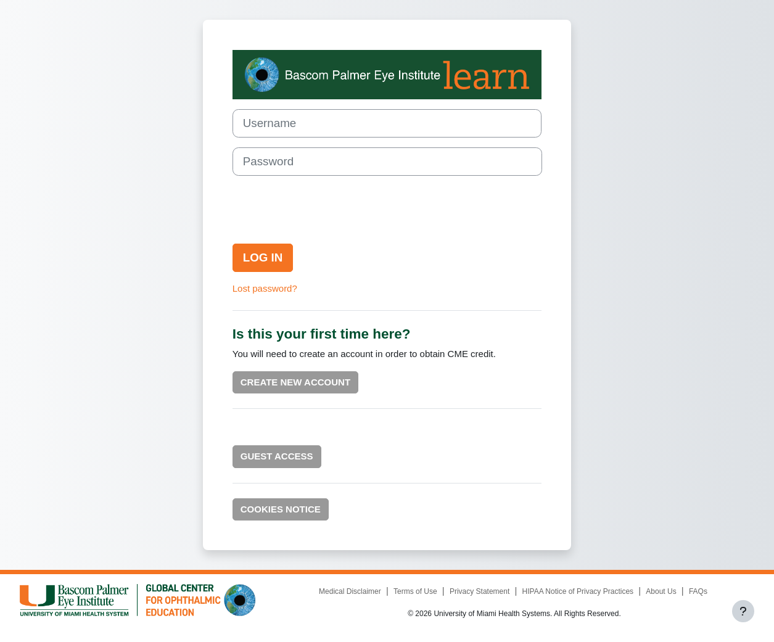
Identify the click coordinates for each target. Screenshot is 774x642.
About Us (661, 591)
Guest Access (277, 456)
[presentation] (326, 210)
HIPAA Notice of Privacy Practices (578, 591)
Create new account (295, 382)
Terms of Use (415, 591)
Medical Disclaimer (350, 591)
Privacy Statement (479, 591)
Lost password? (265, 288)
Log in (263, 257)
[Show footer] (743, 611)
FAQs (698, 591)
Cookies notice (281, 509)
